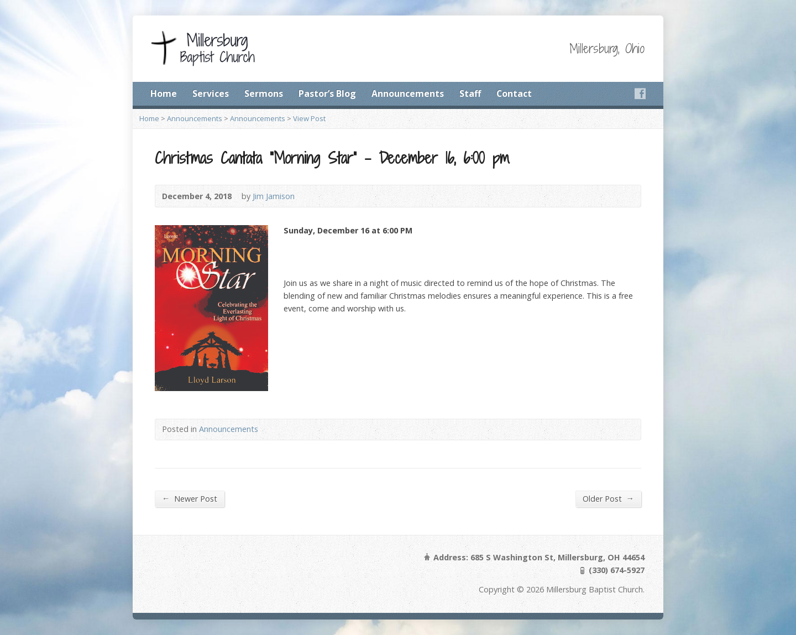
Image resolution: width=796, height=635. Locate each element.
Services (210, 93)
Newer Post (189, 498)
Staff (470, 93)
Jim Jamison (274, 196)
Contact (514, 93)
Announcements (407, 93)
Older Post (608, 498)
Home (163, 93)
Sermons (263, 93)
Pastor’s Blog (327, 93)
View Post (309, 118)
